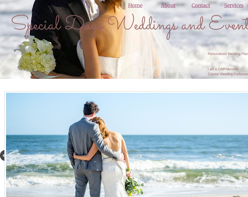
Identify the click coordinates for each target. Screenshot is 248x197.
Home (135, 5)
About (168, 5)
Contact (201, 5)
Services (234, 5)
